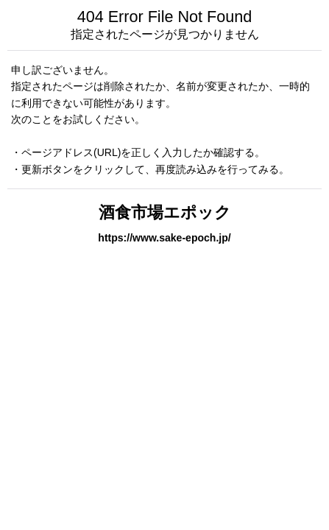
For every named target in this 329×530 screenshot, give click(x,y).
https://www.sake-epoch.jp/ (164, 238)
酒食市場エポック (165, 212)
